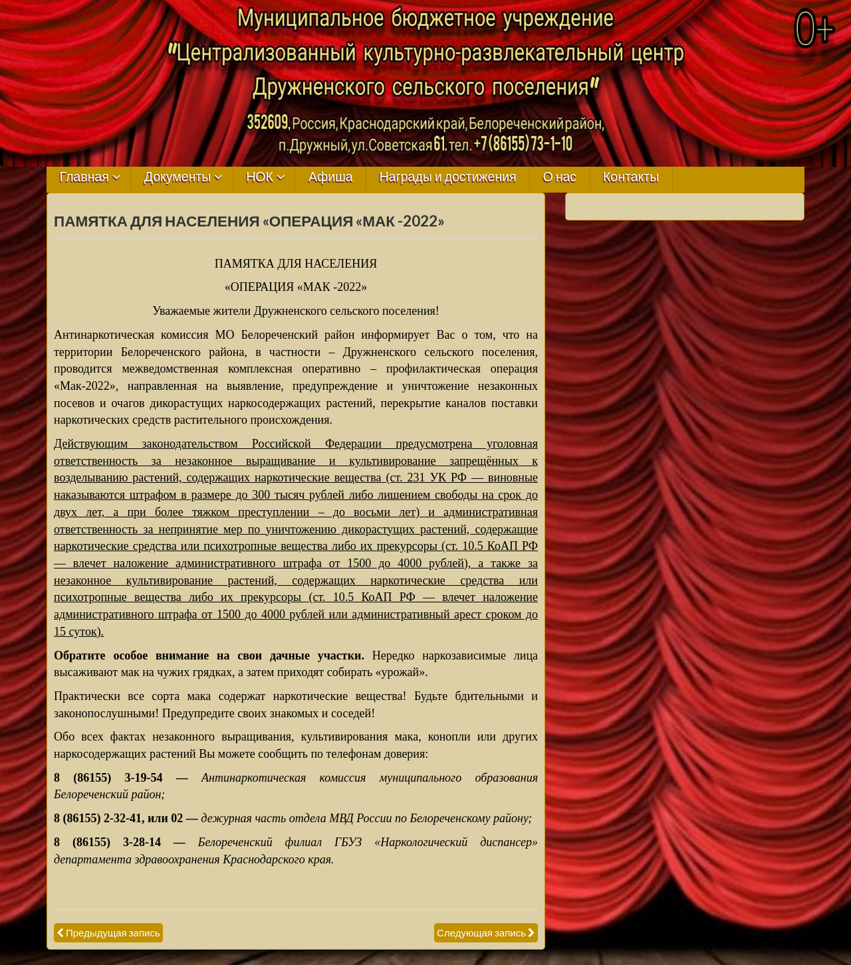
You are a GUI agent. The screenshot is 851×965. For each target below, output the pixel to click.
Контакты (631, 177)
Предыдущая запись (113, 932)
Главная (84, 177)
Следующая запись (481, 932)
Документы (177, 177)
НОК (259, 177)
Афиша (330, 177)
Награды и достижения (448, 177)
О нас (559, 177)
